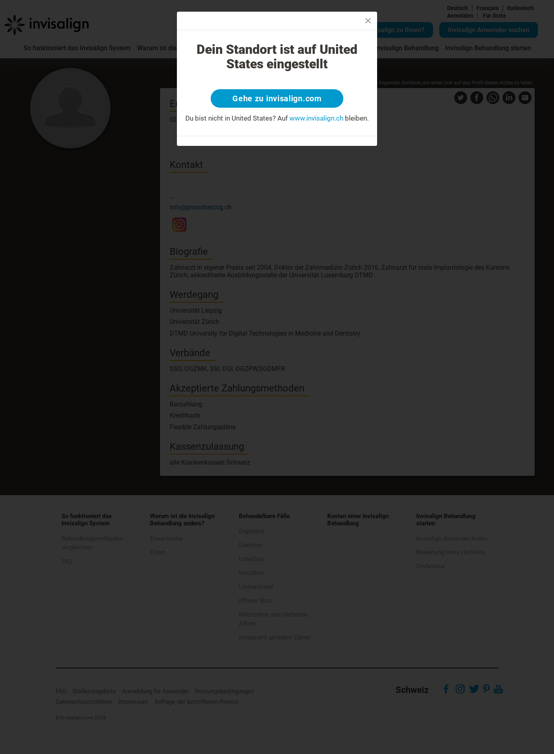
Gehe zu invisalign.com (276, 98)
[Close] (368, 21)
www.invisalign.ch (316, 118)
